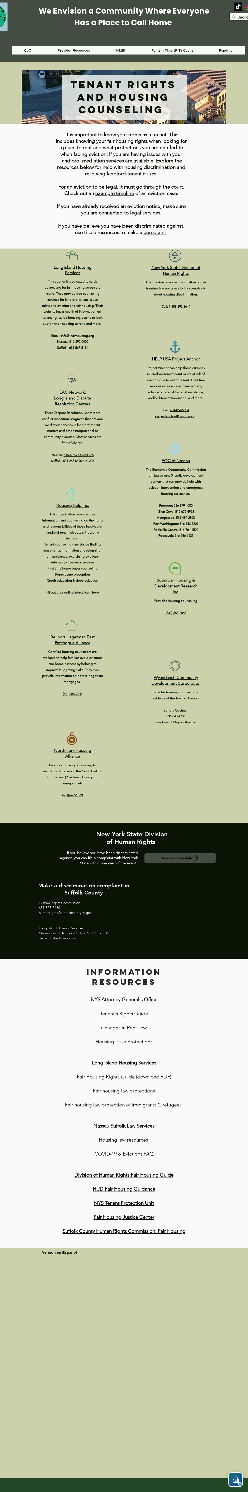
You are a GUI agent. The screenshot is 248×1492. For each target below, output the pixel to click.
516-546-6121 (184, 536)
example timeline (114, 193)
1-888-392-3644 (179, 306)
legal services (145, 213)
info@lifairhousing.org (77, 336)
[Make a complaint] (180, 858)
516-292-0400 (78, 342)
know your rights (122, 135)
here (95, 592)
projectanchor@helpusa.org (175, 416)
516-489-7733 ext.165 (79, 455)
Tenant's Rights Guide (124, 1014)
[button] (226, 50)
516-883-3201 (189, 524)
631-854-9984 (179, 410)
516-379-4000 (183, 505)
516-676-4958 (184, 512)
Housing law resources (123, 1140)
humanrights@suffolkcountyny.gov (65, 913)
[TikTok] (238, 7)
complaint (154, 232)
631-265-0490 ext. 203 (78, 461)
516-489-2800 (185, 518)
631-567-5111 (78, 348)
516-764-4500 (188, 530)
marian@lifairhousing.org (58, 938)
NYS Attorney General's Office (124, 999)
